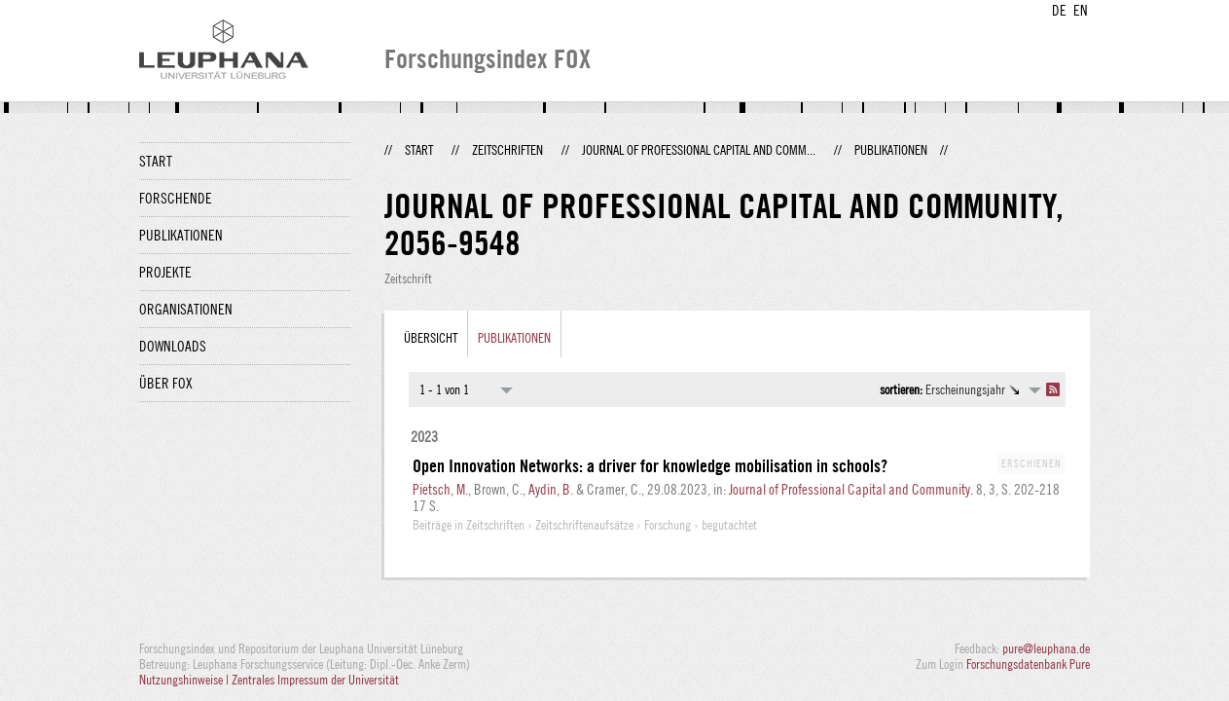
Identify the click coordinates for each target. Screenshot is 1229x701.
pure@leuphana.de (1046, 648)
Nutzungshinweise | (185, 679)
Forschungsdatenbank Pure (1028, 664)
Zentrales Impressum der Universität (315, 679)
